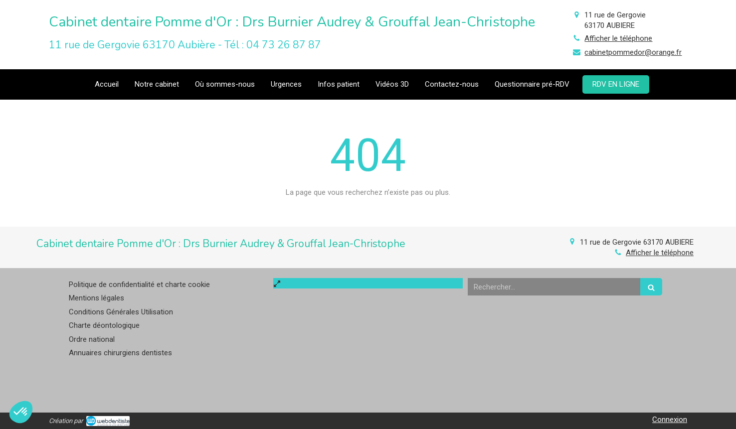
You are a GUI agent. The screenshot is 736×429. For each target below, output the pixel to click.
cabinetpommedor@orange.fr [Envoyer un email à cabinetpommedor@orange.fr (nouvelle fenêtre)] (633, 52)
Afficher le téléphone (618, 38)
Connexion (669, 419)
